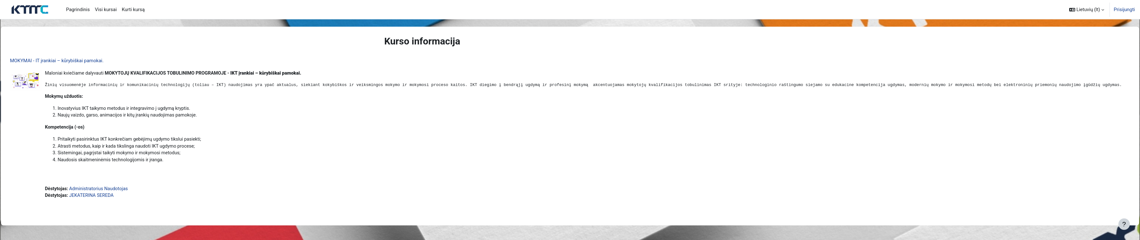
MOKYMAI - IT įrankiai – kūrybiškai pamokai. (71, 60)
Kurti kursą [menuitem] (133, 9)
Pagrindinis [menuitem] (78, 9)
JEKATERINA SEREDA (107, 198)
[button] (1086, 9)
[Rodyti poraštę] (1124, 224)
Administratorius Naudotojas (114, 191)
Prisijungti (1124, 9)
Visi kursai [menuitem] (106, 9)
